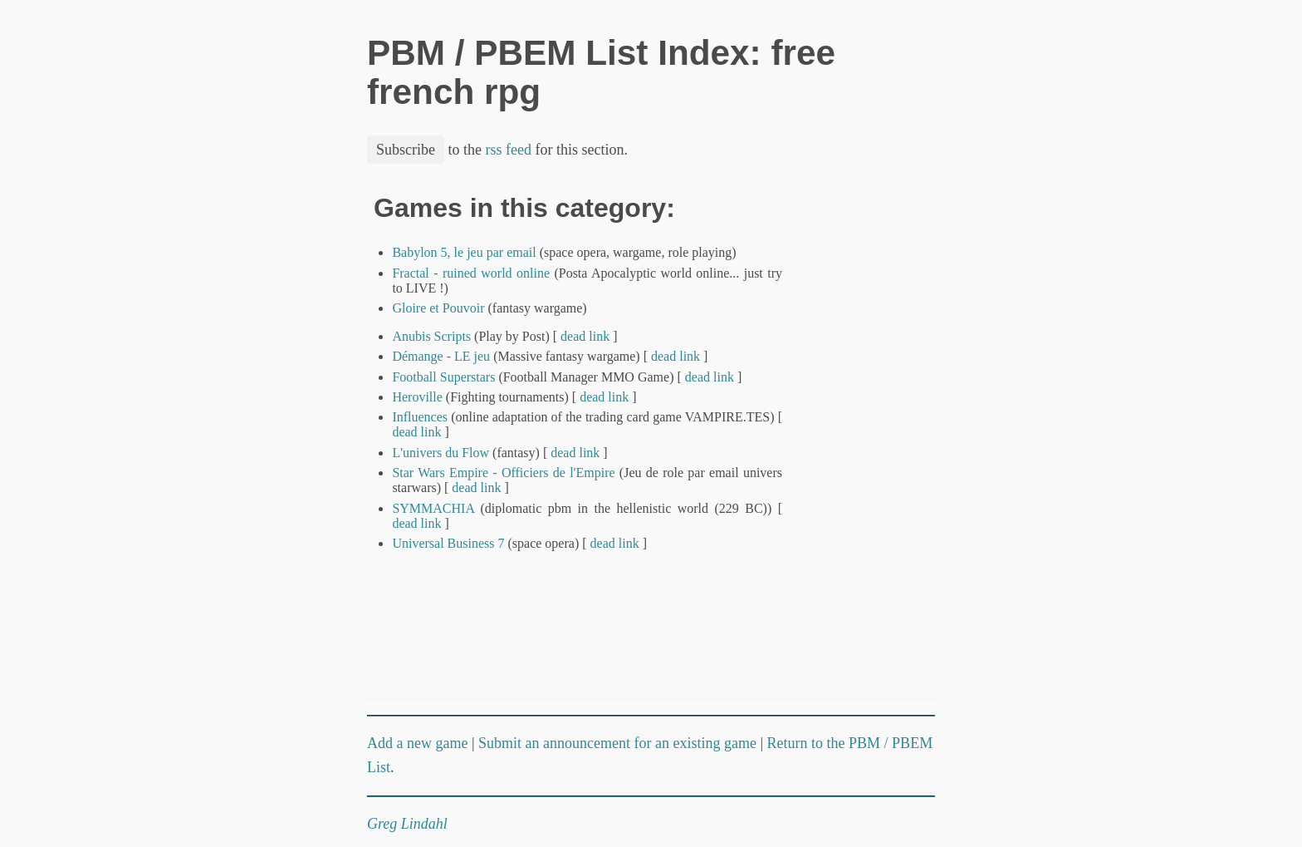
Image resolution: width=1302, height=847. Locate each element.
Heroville (417, 397)
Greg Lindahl (407, 823)
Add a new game (417, 743)
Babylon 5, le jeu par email (464, 252)
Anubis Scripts (431, 336)
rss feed (508, 149)
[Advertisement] (878, 443)
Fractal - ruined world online (471, 273)
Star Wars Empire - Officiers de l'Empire (503, 472)
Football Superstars (443, 377)
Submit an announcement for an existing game (617, 743)
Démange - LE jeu (441, 356)
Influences (420, 417)
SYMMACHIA (433, 508)
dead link (584, 336)
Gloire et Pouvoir (438, 308)
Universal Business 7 (448, 543)
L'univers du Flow (440, 453)
